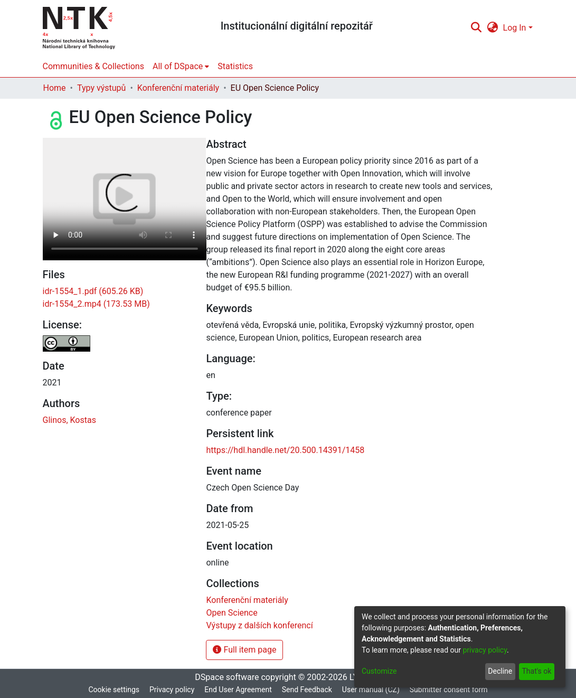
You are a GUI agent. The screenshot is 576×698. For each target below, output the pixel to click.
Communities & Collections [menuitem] (93, 66)
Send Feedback (307, 689)
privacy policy (484, 650)
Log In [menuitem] (514, 28)
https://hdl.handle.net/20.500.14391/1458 (285, 450)
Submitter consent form (449, 689)
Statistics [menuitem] (235, 66)
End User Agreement (237, 689)
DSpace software (227, 677)
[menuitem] (492, 28)
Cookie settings (113, 689)
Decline (500, 671)
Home (54, 88)
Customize (379, 671)
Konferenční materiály (178, 88)
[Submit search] (476, 28)
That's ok (536, 671)
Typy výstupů (101, 88)
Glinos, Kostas (69, 420)
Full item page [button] (244, 650)
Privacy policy (171, 689)
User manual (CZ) (371, 689)
